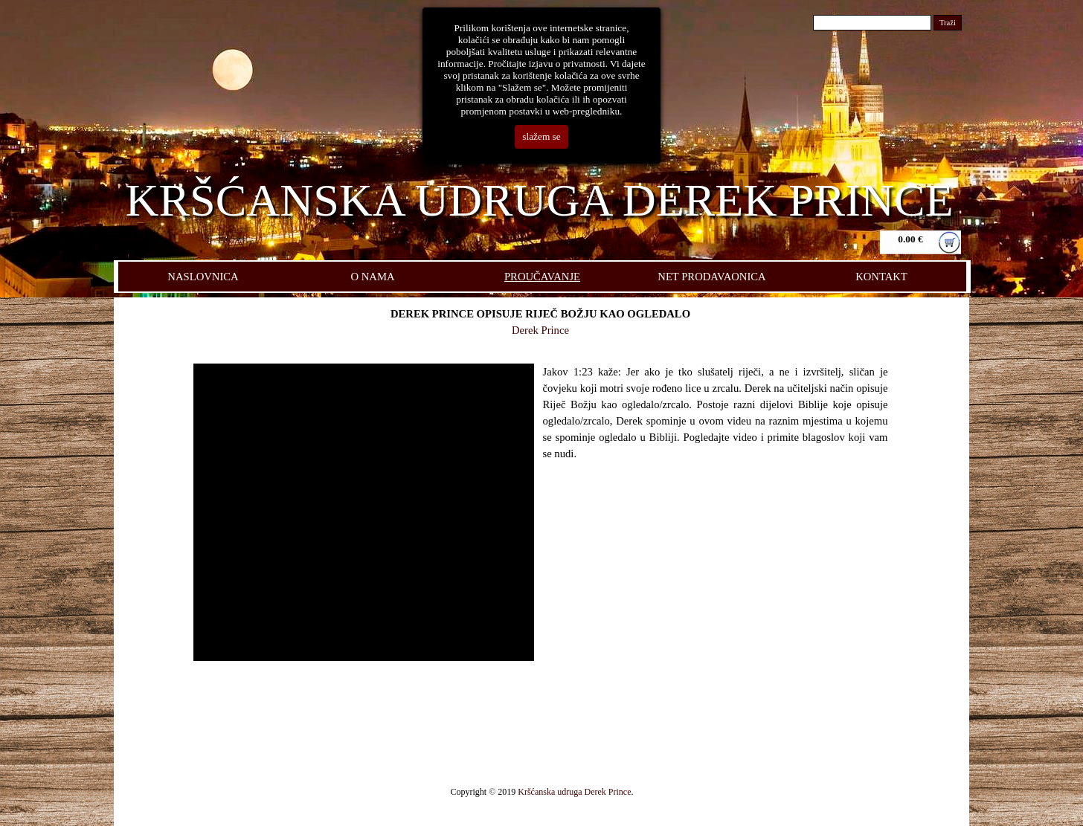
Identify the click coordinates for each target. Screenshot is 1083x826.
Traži (947, 23)
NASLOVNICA (202, 277)
